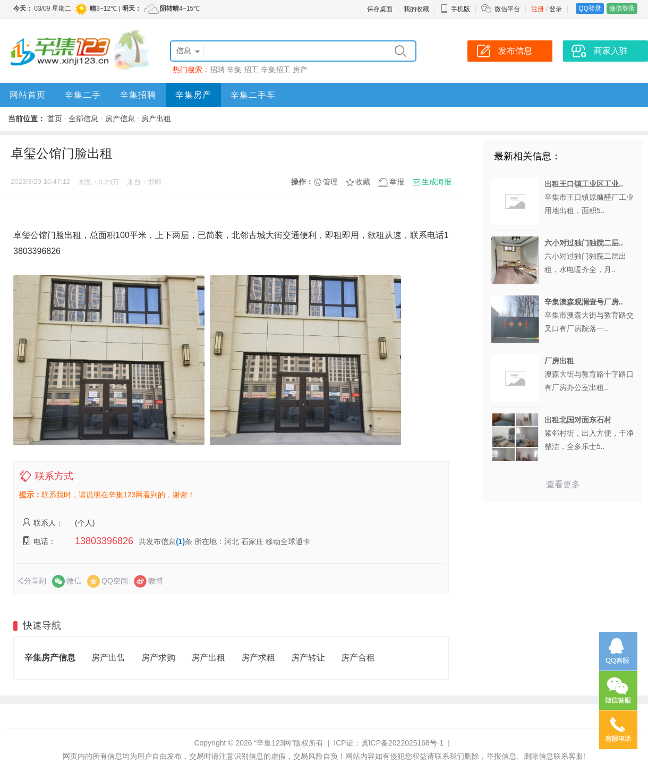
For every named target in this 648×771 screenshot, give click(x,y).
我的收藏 (416, 9)
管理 (330, 181)
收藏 (362, 181)
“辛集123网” (274, 743)
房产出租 (156, 118)
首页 (54, 118)
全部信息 (83, 118)
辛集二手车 (253, 94)
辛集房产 (193, 94)
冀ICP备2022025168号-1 (402, 743)
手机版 (455, 9)
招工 (251, 69)
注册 (537, 9)
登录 (555, 9)
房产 (300, 69)
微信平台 (507, 9)
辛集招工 (276, 69)
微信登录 (622, 8)
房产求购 (158, 657)
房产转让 (308, 657)
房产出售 (108, 657)
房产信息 (120, 118)
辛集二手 (83, 94)
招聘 (217, 69)
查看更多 (563, 484)
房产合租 (358, 657)
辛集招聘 (138, 94)
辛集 (234, 69)
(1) (180, 541)
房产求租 (258, 657)
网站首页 (28, 94)
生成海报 (436, 181)
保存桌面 (380, 9)
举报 (396, 181)
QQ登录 (589, 8)
